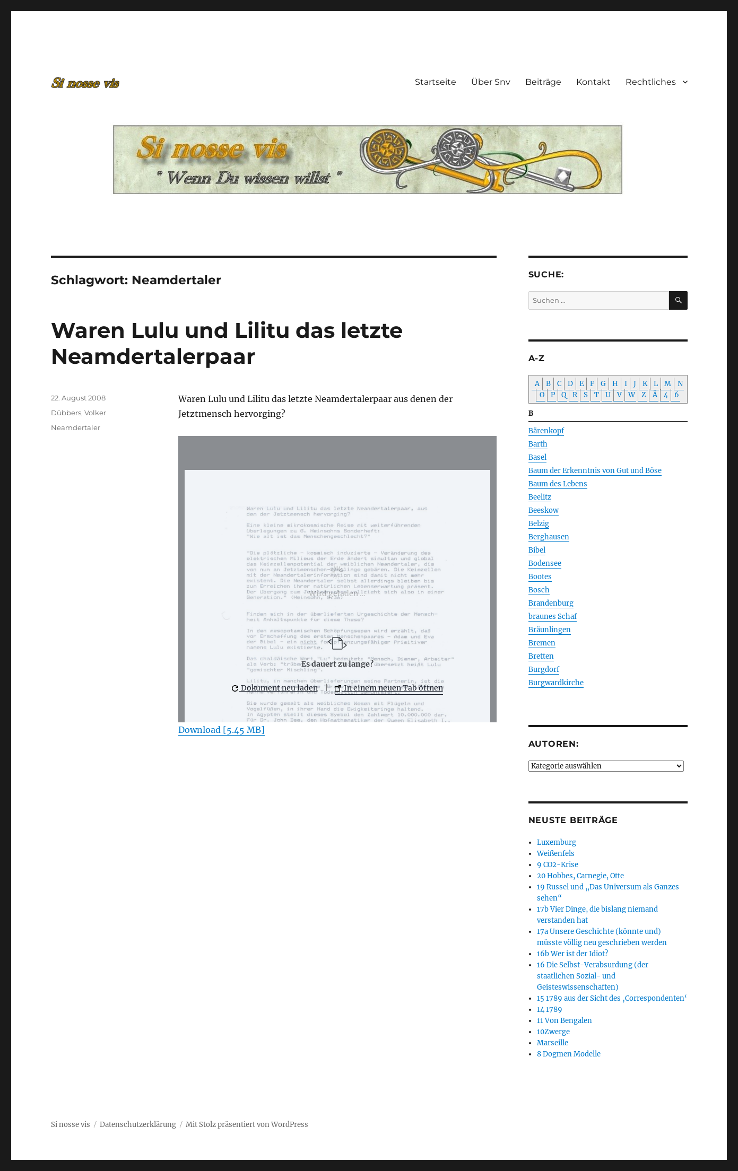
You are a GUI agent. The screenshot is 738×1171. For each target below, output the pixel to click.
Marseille (552, 1042)
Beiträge (543, 82)
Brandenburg (551, 603)
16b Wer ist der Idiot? (572, 953)
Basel (537, 457)
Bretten (541, 656)
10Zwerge (553, 1031)
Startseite (435, 82)
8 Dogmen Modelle (569, 1054)
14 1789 (549, 1009)
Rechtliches (651, 82)
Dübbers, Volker (78, 412)
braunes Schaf (552, 616)
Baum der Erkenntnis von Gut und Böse (595, 470)
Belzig (538, 523)
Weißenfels (556, 853)
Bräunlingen (549, 629)
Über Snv (490, 82)
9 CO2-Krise (557, 864)
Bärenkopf (546, 430)
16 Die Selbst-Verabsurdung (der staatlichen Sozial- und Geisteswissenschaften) (592, 976)
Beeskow (543, 510)
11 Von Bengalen (564, 1020)
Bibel (536, 550)
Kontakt (593, 82)
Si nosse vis (70, 1124)
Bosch (539, 590)
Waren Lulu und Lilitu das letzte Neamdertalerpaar (227, 343)
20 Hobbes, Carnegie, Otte (580, 875)
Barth (538, 444)
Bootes (540, 576)
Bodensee (544, 563)
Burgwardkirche (556, 682)
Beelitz (539, 497)
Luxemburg (556, 842)
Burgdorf (543, 669)
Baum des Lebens (557, 483)
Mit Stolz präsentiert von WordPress (247, 1124)
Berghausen (548, 536)
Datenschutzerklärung (138, 1124)
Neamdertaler (75, 427)
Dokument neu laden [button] (275, 688)
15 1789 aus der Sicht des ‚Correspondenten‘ (612, 998)
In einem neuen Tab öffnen (389, 688)
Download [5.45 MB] (221, 729)
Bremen (541, 643)
